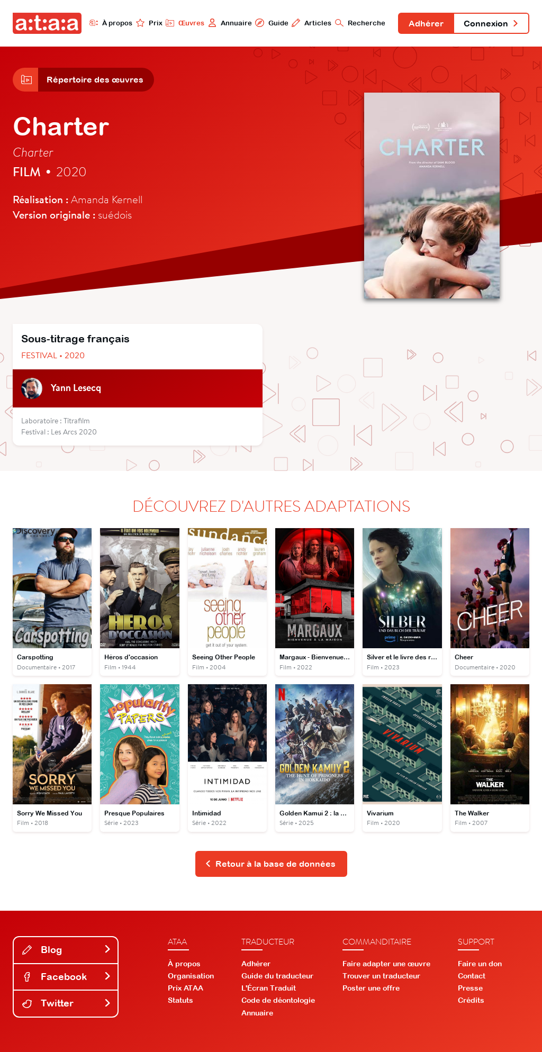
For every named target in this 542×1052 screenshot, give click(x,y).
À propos (110, 23)
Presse (470, 988)
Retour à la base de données (270, 863)
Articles (311, 23)
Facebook (66, 976)
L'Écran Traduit (268, 988)
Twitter (66, 1003)
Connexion (491, 23)
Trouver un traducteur (381, 976)
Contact (471, 976)
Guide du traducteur (277, 976)
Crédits (471, 1000)
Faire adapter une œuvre (386, 963)
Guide (271, 23)
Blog (66, 949)
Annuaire (230, 23)
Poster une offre (371, 988)
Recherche (360, 23)
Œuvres (185, 23)
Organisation (191, 976)
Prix (149, 23)
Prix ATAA (185, 988)
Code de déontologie (278, 1000)
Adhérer (426, 23)
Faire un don (480, 963)
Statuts (180, 1000)
